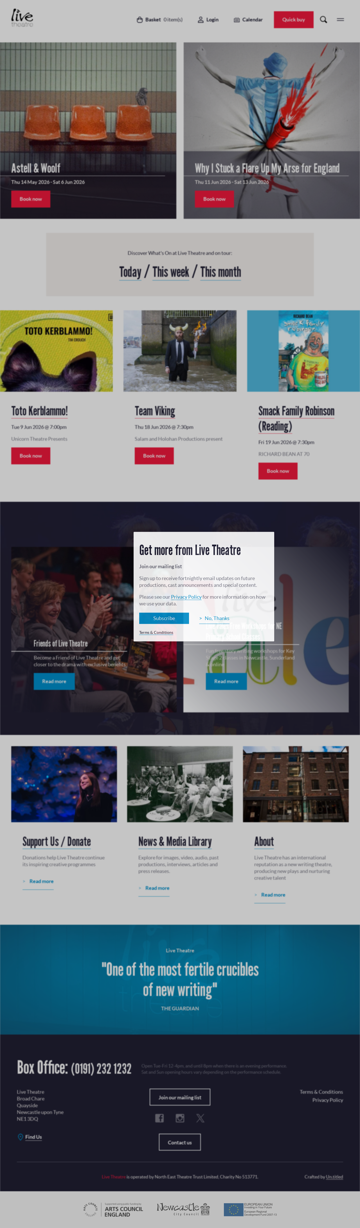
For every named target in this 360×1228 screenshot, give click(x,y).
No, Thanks (217, 618)
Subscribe (164, 618)
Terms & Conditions (156, 632)
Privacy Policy (186, 597)
